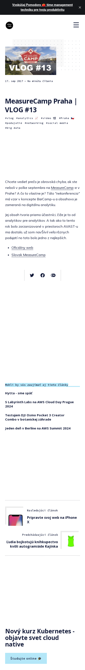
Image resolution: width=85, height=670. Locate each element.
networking (34, 123)
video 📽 (49, 118)
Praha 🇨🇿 (67, 118)
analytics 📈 (28, 118)
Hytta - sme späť (18, 393)
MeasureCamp (62, 187)
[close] (79, 7)
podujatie (14, 123)
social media (58, 123)
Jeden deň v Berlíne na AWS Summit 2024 (38, 428)
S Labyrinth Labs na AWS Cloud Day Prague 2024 (39, 404)
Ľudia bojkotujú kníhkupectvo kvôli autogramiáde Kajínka (32, 544)
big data (13, 127)
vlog (10, 118)
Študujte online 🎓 (26, 658)
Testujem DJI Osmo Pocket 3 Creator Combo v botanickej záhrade (35, 417)
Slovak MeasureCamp (29, 255)
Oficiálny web (22, 247)
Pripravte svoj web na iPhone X (52, 519)
